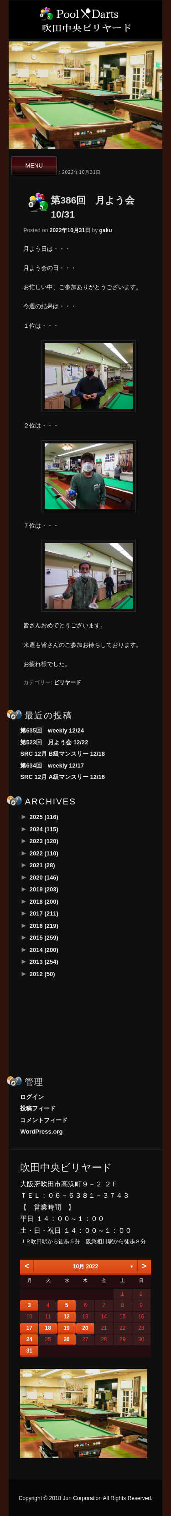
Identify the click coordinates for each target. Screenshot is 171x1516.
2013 (44, 961)
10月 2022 (85, 1266)
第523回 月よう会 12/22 (54, 742)
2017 (44, 913)
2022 (44, 853)
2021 (42, 865)
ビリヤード (67, 682)
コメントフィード (43, 1120)
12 (66, 1316)
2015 (44, 937)
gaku (105, 230)
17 (29, 1328)
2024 (44, 829)
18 (48, 1328)
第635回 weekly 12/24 (51, 730)
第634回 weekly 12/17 (51, 765)
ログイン (32, 1097)
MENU (34, 165)
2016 (44, 925)
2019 (44, 889)
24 (29, 1339)
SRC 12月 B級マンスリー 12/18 (62, 753)
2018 (44, 901)
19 (66, 1328)
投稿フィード (38, 1108)
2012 (42, 974)
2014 (44, 949)
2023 (44, 841)
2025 (44, 817)
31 (29, 1351)
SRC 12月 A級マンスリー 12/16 (62, 776)
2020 (44, 877)
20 (85, 1328)
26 (66, 1339)
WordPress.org (41, 1131)
